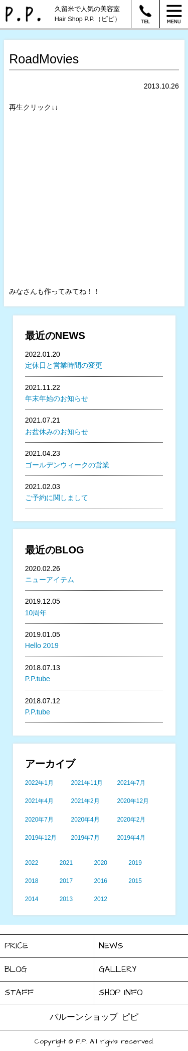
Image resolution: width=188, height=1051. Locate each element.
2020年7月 (39, 819)
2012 (100, 899)
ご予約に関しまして (56, 498)
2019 (134, 862)
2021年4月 (39, 800)
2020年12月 (133, 800)
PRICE (16, 946)
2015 (134, 880)
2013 (66, 899)
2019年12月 (41, 837)
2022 (31, 862)
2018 (31, 880)
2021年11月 (87, 782)
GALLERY (117, 969)
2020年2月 (131, 819)
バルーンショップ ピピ (94, 1017)
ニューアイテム (49, 580)
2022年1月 (39, 782)
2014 (31, 899)
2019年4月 (131, 837)
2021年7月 (131, 782)
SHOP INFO (120, 993)
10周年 (36, 613)
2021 (66, 862)
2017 (66, 880)
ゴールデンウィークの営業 (67, 465)
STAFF (19, 993)
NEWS (111, 946)
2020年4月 (85, 819)
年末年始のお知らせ (56, 398)
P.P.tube (37, 679)
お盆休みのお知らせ (56, 432)
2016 (100, 880)
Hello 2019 (42, 645)
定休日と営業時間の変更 (63, 365)
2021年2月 (85, 800)
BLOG (16, 969)
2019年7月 (85, 837)
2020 (100, 862)
